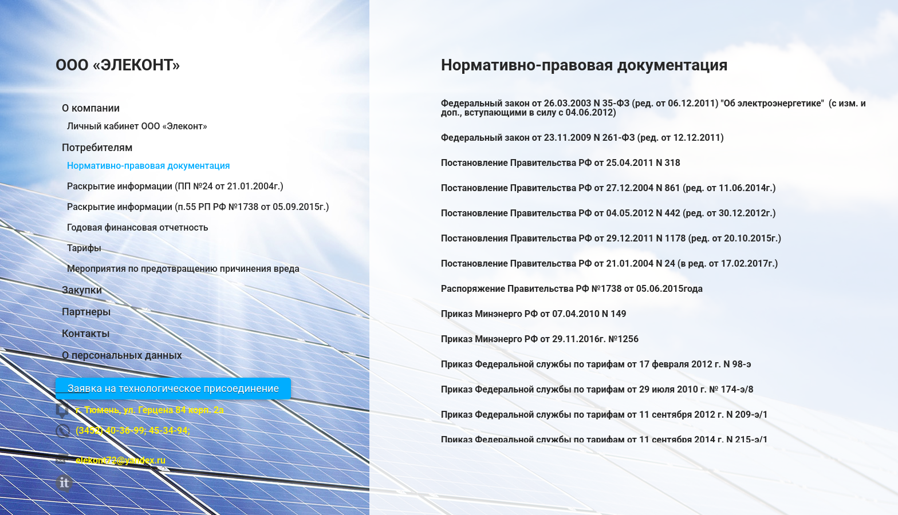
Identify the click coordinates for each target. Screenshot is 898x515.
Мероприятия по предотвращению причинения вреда (183, 268)
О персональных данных (122, 355)
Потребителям (97, 147)
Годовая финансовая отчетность (137, 227)
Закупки (82, 290)
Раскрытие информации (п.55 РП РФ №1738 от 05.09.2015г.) (198, 206)
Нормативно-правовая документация (148, 165)
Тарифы (84, 248)
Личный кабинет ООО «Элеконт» (137, 126)
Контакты (86, 333)
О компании (91, 108)
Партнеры (86, 312)
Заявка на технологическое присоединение (173, 388)
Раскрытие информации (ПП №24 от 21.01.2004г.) (175, 186)
